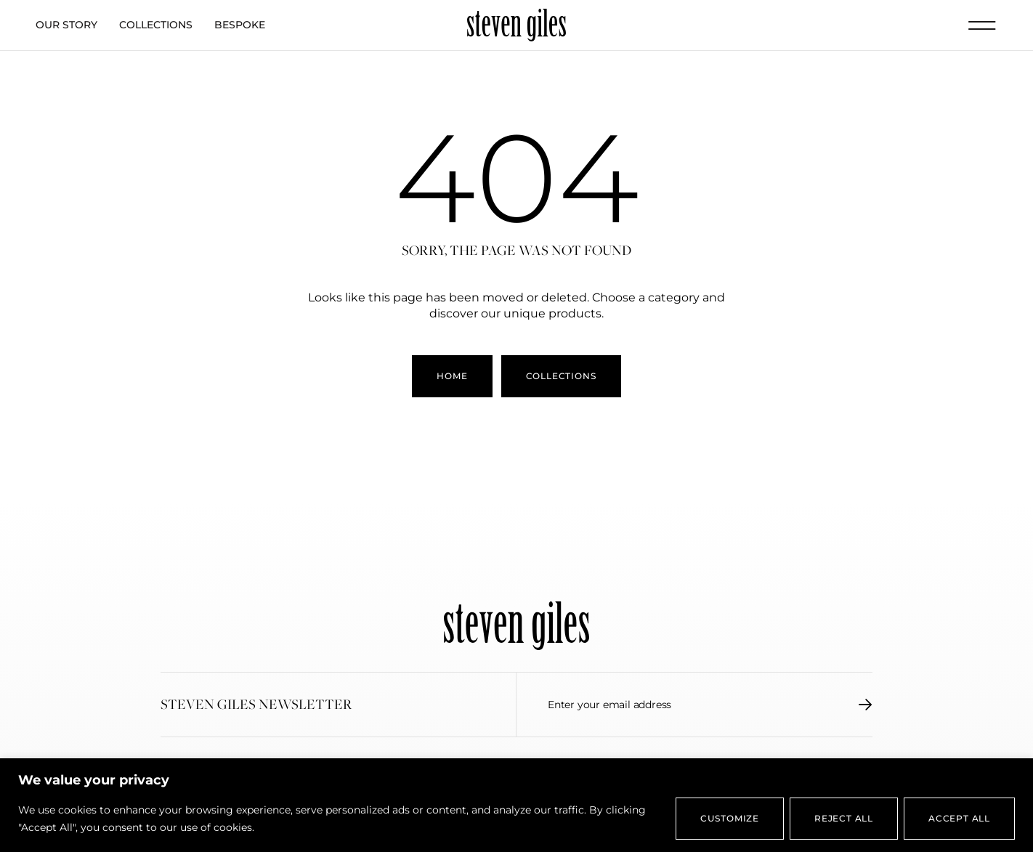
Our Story (66, 24)
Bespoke (239, 24)
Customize (729, 818)
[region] (516, 805)
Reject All (843, 818)
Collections (156, 24)
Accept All (959, 818)
